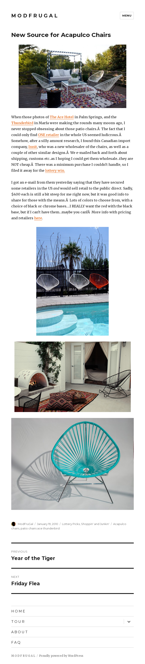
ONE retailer (48, 135)
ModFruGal (25, 524)
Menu (126, 15)
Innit (32, 147)
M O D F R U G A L (34, 16)
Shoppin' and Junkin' (95, 524)
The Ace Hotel (62, 117)
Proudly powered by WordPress (61, 656)
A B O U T (19, 632)
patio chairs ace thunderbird (40, 528)
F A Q (15, 642)
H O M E (18, 611)
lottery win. (55, 170)
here (38, 218)
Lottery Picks (71, 524)
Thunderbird (22, 123)
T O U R (17, 622)
